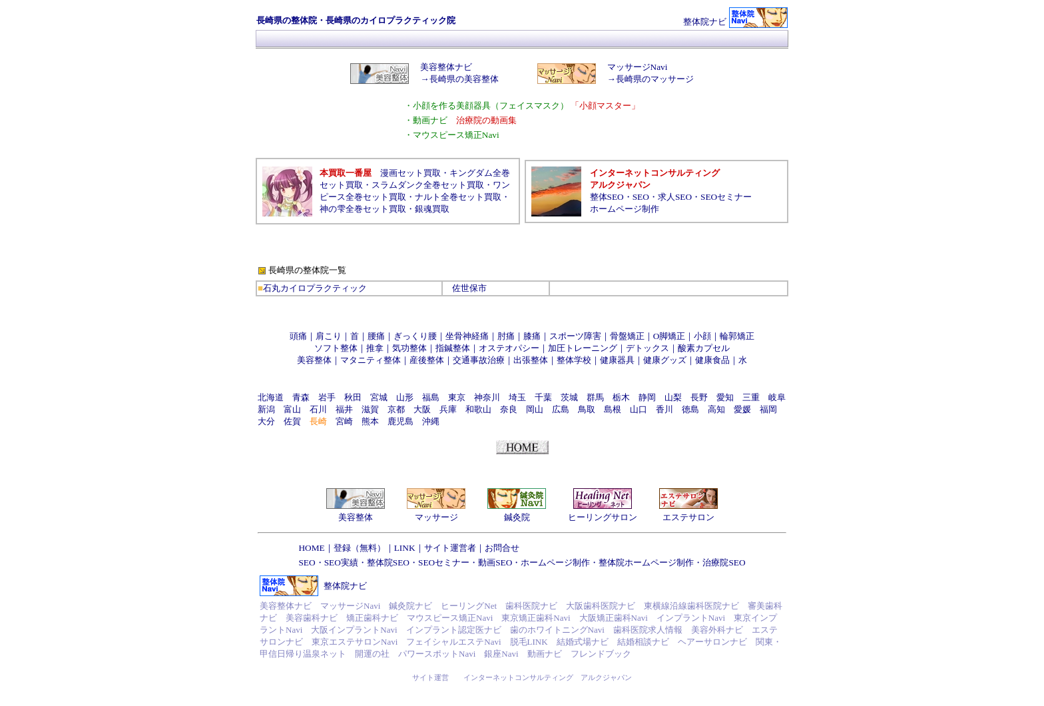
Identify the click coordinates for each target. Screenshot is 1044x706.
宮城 (379, 397)
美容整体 (314, 360)
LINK (404, 548)
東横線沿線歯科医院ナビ (691, 606)
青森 (301, 397)
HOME (311, 548)
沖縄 (430, 421)
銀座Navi (501, 654)
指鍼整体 (452, 348)
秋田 (353, 397)
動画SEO (495, 562)
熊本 (370, 421)
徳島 (690, 409)
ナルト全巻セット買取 (458, 197)
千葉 (543, 397)
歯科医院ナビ (531, 606)
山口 (638, 409)
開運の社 (372, 654)
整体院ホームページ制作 (646, 562)
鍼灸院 (517, 517)
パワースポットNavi (436, 654)
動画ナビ (544, 654)
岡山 (534, 409)
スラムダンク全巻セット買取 (428, 185)
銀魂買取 (432, 209)
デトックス (647, 348)
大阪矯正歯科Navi (613, 618)
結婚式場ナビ (583, 642)
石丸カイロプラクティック (315, 288)
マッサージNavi (637, 67)
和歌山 (478, 409)
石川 (318, 409)
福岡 (768, 409)
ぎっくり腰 (415, 336)
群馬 (595, 397)
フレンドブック (601, 654)
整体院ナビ (704, 22)
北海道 (271, 397)
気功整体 (409, 348)
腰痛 (376, 336)
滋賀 (370, 409)
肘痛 (506, 336)
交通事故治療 (479, 360)
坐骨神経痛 (467, 336)
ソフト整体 (336, 348)
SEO (641, 197)
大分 (266, 421)
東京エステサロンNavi (354, 642)
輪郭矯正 (737, 336)
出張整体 (530, 360)
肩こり (329, 336)
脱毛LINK (529, 642)
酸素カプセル (704, 348)
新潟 (266, 409)
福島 (430, 397)
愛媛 (742, 409)
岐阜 (777, 397)
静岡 (647, 397)
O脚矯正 (669, 336)
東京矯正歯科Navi (535, 618)
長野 (699, 397)
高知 (716, 409)
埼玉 (517, 397)
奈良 (508, 409)
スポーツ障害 (575, 336)
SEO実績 (341, 562)
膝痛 (532, 336)
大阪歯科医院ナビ (600, 606)
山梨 (673, 397)
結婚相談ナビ (643, 642)
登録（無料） (360, 548)
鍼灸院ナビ (410, 606)
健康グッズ (664, 360)
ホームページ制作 (624, 209)
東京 (456, 397)
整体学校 (574, 360)
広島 (560, 409)
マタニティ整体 (370, 360)
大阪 (422, 409)
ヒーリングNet (469, 606)
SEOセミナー (726, 197)
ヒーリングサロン (602, 517)
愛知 (725, 397)
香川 (664, 409)
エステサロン (688, 517)
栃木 (621, 397)
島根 (612, 409)
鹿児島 (400, 421)
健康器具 (617, 360)
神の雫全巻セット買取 (363, 209)
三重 (751, 397)
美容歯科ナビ (312, 618)
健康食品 (712, 360)
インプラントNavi (690, 618)
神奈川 (487, 397)
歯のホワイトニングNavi (557, 630)
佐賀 (292, 421)
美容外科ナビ (717, 630)
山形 (404, 397)
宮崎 (344, 421)
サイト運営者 (450, 548)
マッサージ (436, 517)
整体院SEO (388, 562)
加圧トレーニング (582, 348)
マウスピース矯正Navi (450, 618)
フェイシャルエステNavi (453, 642)
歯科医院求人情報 (647, 630)
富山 (292, 409)
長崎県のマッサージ (655, 79)
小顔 (702, 336)
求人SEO (675, 197)
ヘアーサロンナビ (712, 642)
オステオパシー (509, 348)
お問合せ (502, 548)
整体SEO (607, 197)
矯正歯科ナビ (372, 618)
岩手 (327, 397)
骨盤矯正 (627, 336)
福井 (344, 409)
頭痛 (298, 336)
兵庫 (448, 409)
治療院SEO (723, 562)
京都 (396, 409)
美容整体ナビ (446, 67)
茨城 (569, 397)
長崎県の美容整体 (464, 79)
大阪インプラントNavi (354, 630)
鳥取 (586, 409)
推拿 (375, 348)
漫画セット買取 (410, 173)
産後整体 (426, 360)
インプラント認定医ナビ (453, 630)
